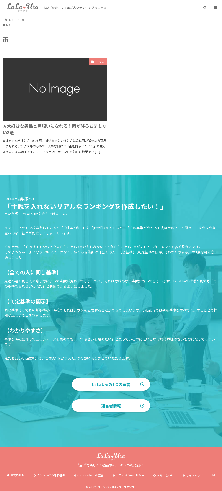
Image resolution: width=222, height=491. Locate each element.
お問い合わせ (165, 475)
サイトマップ (194, 475)
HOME (11, 19)
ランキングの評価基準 (51, 475)
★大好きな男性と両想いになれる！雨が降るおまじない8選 (55, 129)
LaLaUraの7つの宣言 (111, 384)
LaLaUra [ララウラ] (123, 486)
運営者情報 (111, 405)
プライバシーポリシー (130, 475)
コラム (99, 62)
